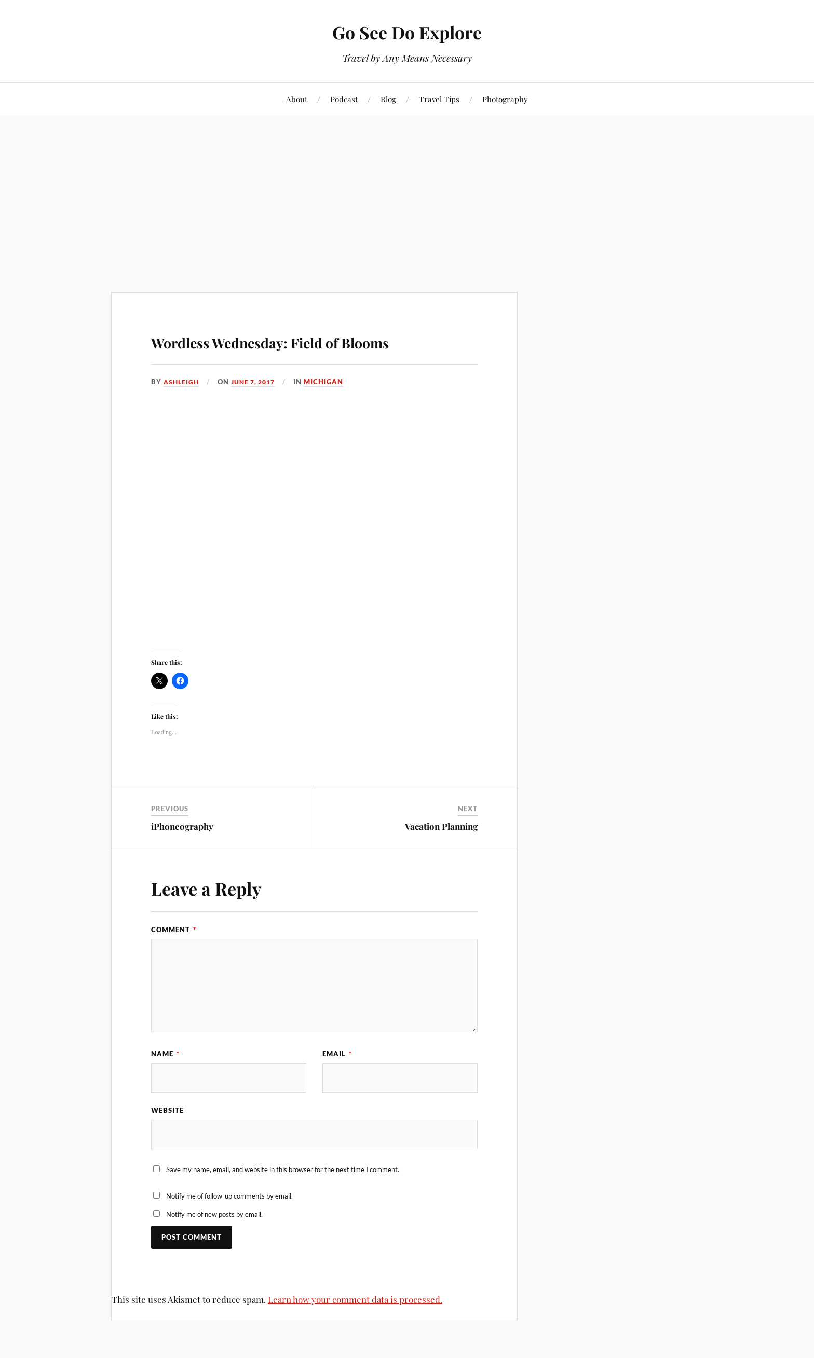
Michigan (330, 412)
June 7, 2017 (257, 412)
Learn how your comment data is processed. (355, 1332)
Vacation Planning (441, 856)
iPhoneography (182, 856)
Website (167, 1141)
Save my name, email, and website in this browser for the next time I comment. (282, 1203)
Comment (173, 960)
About (296, 98)
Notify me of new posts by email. (214, 1247)
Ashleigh (182, 412)
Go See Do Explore (407, 31)
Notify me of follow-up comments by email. (229, 1229)
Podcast (344, 98)
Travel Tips (439, 98)
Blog (388, 98)
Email (337, 1083)
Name (165, 1083)
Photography (505, 98)
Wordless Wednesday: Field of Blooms (307, 354)
